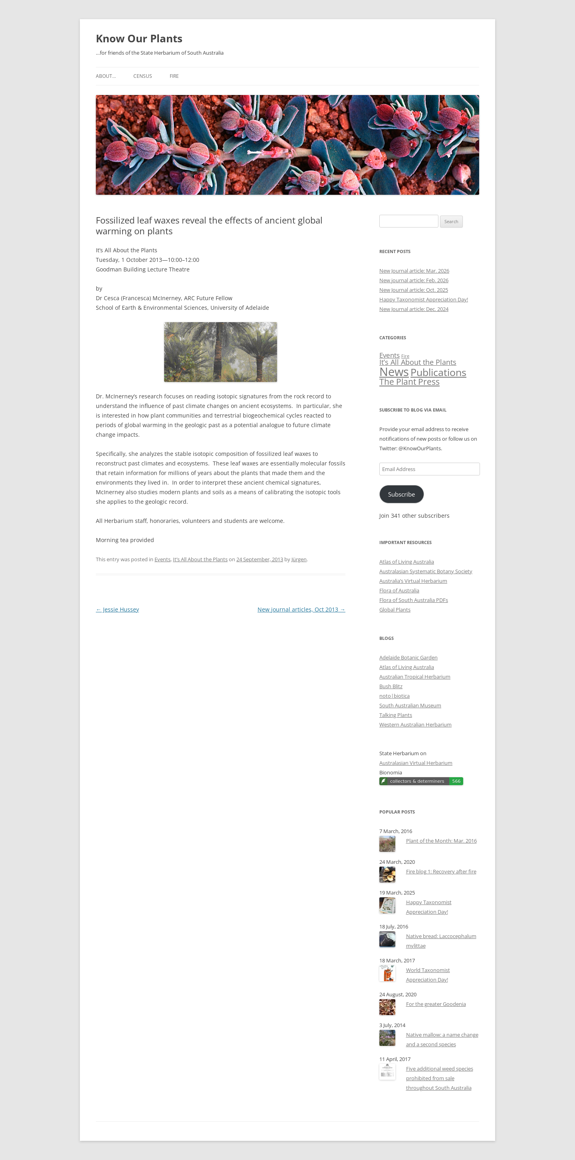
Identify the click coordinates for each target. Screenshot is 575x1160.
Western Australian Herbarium (415, 724)
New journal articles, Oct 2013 (301, 609)
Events (163, 559)
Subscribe (401, 494)
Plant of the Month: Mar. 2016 (441, 840)
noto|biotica (394, 695)
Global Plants (394, 609)
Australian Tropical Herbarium (414, 676)
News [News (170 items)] (394, 372)
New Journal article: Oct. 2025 (413, 289)
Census (142, 76)
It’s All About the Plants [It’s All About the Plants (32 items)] (417, 362)
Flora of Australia (399, 590)
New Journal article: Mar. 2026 (414, 270)
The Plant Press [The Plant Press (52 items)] (409, 381)
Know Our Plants (139, 38)
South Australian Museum (410, 705)
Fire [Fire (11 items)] (405, 356)
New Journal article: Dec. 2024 (413, 309)
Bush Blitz (390, 686)
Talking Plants (395, 715)
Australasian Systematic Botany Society (425, 571)
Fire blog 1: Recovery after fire (441, 871)
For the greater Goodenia (436, 1004)
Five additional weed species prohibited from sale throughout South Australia (439, 1078)
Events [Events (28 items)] (389, 355)
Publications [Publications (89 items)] (438, 372)
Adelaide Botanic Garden (408, 657)
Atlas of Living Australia (406, 561)
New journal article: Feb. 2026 (413, 280)
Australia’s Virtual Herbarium (413, 580)
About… (106, 76)
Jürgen (299, 559)
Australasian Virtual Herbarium (415, 762)
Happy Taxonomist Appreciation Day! (423, 299)
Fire (174, 76)
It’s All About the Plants (200, 559)
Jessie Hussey (117, 609)
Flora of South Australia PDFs (413, 600)
